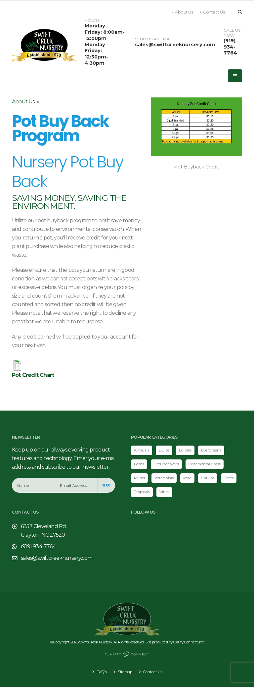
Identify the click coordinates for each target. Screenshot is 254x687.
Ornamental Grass (206, 464)
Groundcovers (166, 464)
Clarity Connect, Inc (189, 642)
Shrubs (209, 478)
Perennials (165, 478)
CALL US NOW (232, 32)
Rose (189, 478)
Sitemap (124, 672)
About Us (182, 12)
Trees (230, 478)
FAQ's (100, 672)
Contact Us (212, 12)
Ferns (139, 464)
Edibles (185, 450)
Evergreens (211, 450)
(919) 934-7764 (230, 47)
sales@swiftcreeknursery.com (175, 45)
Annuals (141, 450)
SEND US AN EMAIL (154, 39)
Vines (165, 492)
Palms (140, 478)
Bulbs (164, 450)
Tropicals (142, 492)
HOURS (92, 20)
